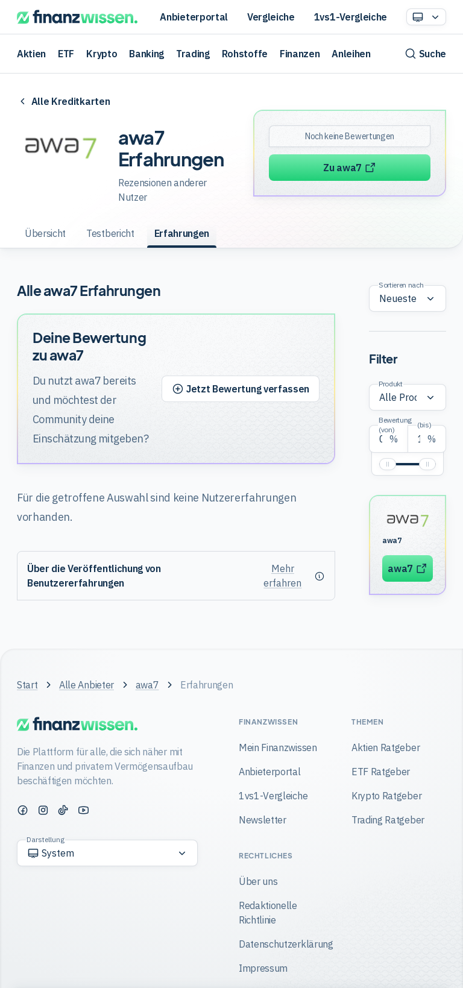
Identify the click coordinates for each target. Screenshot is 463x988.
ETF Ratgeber (380, 772)
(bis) (424, 424)
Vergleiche (271, 17)
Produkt (391, 383)
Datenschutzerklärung (286, 944)
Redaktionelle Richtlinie (268, 912)
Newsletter (262, 820)
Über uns (258, 881)
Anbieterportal (194, 17)
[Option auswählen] (426, 16)
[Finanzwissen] (77, 17)
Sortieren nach (401, 284)
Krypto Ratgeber (386, 796)
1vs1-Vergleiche (350, 17)
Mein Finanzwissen (278, 747)
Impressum (263, 968)
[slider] (387, 464)
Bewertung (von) (395, 424)
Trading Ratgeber (387, 820)
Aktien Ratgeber (385, 747)
